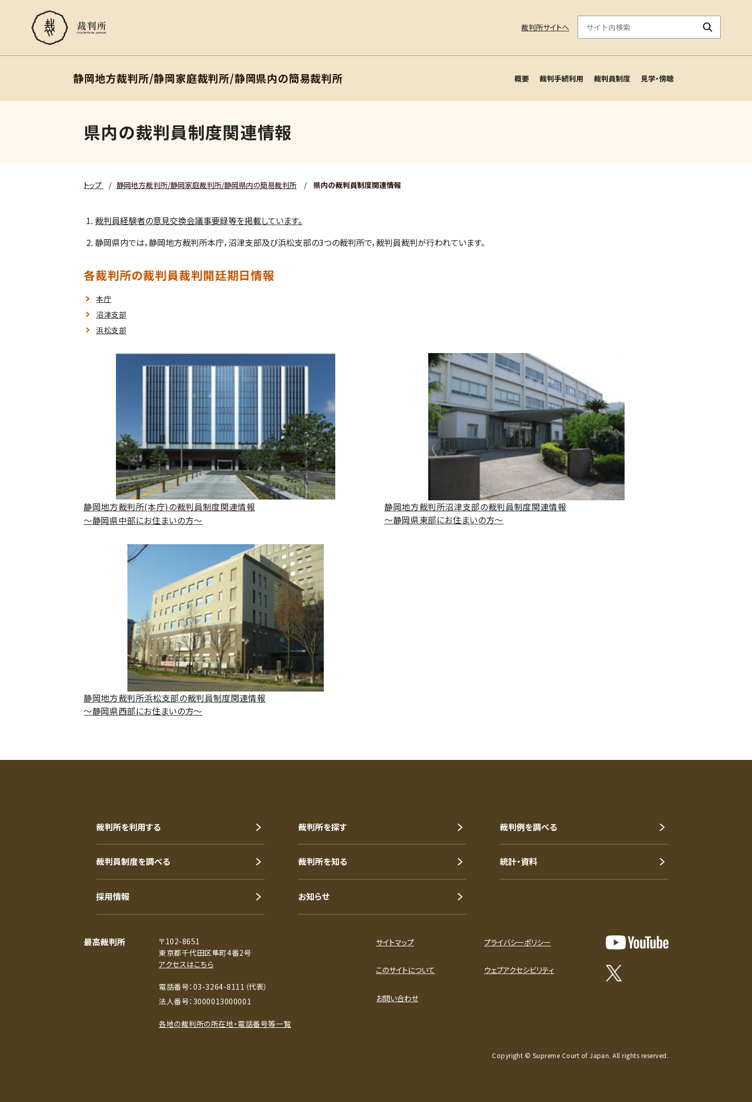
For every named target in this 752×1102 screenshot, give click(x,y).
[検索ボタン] (708, 27)
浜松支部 (111, 330)
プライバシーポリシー (517, 942)
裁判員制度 (612, 78)
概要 (521, 78)
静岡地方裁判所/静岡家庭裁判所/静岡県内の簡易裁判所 (206, 185)
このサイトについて (405, 970)
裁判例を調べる (528, 826)
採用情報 (113, 896)
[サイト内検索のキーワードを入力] (636, 27)
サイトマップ (395, 942)
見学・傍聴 (657, 78)
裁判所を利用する (128, 826)
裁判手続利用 (561, 78)
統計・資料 (518, 861)
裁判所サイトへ (545, 27)
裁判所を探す (322, 826)
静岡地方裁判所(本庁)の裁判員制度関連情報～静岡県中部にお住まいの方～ (169, 513)
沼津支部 (111, 314)
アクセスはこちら (186, 964)
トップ (93, 185)
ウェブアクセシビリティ (519, 970)
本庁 (103, 299)
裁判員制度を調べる (133, 861)
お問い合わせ (397, 998)
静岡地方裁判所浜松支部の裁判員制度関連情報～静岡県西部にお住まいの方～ (174, 704)
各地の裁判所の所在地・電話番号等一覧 (225, 1023)
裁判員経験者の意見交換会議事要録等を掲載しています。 (198, 220)
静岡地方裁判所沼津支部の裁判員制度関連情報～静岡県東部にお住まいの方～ (475, 513)
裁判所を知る (322, 861)
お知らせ (314, 896)
